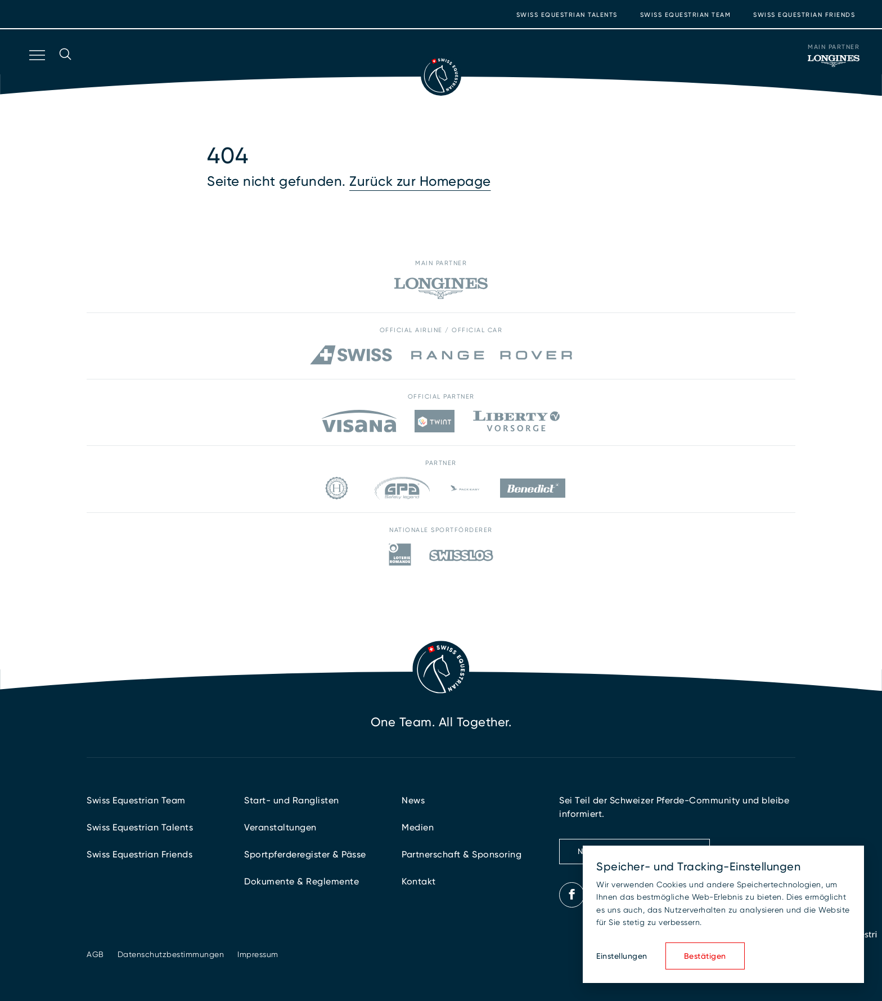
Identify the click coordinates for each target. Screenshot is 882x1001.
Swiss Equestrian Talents (567, 15)
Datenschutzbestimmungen (171, 954)
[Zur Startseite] (441, 75)
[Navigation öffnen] (36, 69)
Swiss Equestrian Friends (804, 15)
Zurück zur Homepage (420, 181)
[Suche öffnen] (65, 69)
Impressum (257, 954)
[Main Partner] (834, 61)
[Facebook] (572, 894)
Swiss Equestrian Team (685, 15)
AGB (95, 954)
